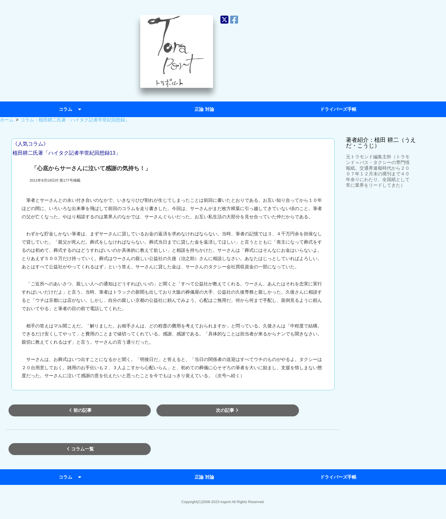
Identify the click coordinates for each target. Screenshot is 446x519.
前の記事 (80, 410)
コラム (70, 109)
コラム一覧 (79, 449)
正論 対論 (204, 109)
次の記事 (228, 410)
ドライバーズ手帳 (338, 109)
